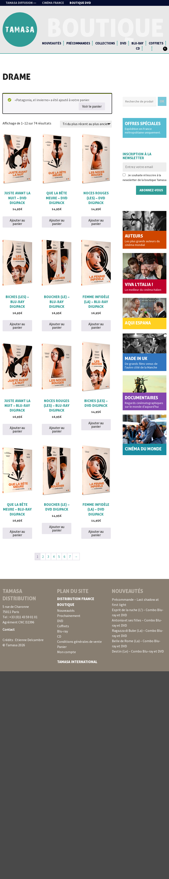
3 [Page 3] (48, 556)
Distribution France (75, 599)
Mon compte (66, 652)
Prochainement (68, 615)
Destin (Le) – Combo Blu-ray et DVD (138, 651)
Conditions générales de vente (79, 641)
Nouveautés (51, 43)
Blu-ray (137, 43)
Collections (105, 43)
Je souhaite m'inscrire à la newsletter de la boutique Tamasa (144, 177)
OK (162, 101)
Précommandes (78, 43)
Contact (9, 629)
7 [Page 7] (70, 556)
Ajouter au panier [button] (17, 222)
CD (138, 48)
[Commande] (86, 124)
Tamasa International (77, 662)
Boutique (65, 604)
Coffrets (156, 43)
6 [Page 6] (64, 556)
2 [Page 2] (43, 556)
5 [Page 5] (59, 556)
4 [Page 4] (54, 556)
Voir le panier (92, 106)
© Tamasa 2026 (14, 645)
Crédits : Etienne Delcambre (23, 640)
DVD (123, 43)
